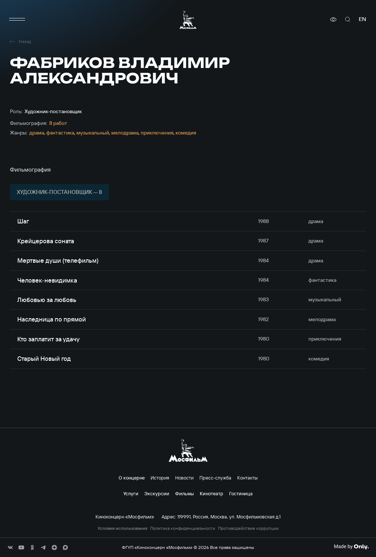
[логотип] (188, 19)
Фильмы (184, 493)
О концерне (132, 478)
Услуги (130, 493)
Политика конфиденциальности (182, 528)
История (160, 478)
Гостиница (241, 493)
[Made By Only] (351, 547)
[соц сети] (10, 547)
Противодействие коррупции (248, 528)
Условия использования (122, 528)
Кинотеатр (211, 493)
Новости (184, 478)
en (362, 19)
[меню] (17, 19)
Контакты (247, 478)
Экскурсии (156, 493)
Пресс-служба (215, 478)
